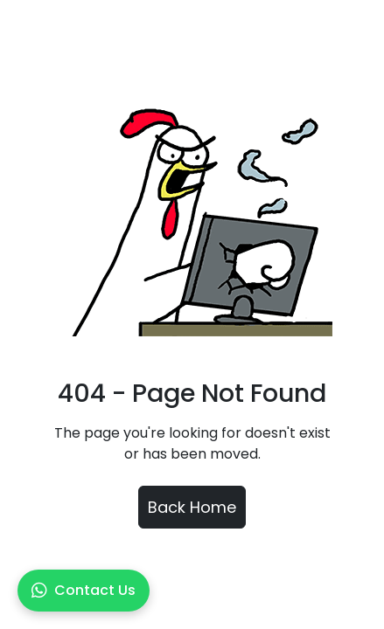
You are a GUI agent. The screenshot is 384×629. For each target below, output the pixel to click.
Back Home (192, 507)
